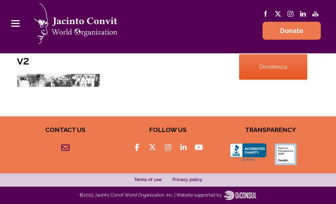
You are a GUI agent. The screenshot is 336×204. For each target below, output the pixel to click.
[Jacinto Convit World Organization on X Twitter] (152, 147)
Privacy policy (187, 179)
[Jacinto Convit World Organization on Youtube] (198, 147)
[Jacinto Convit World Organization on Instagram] (168, 147)
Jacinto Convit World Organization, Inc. (134, 195)
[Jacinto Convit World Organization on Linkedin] (183, 147)
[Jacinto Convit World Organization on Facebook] (137, 147)
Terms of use (148, 179)
